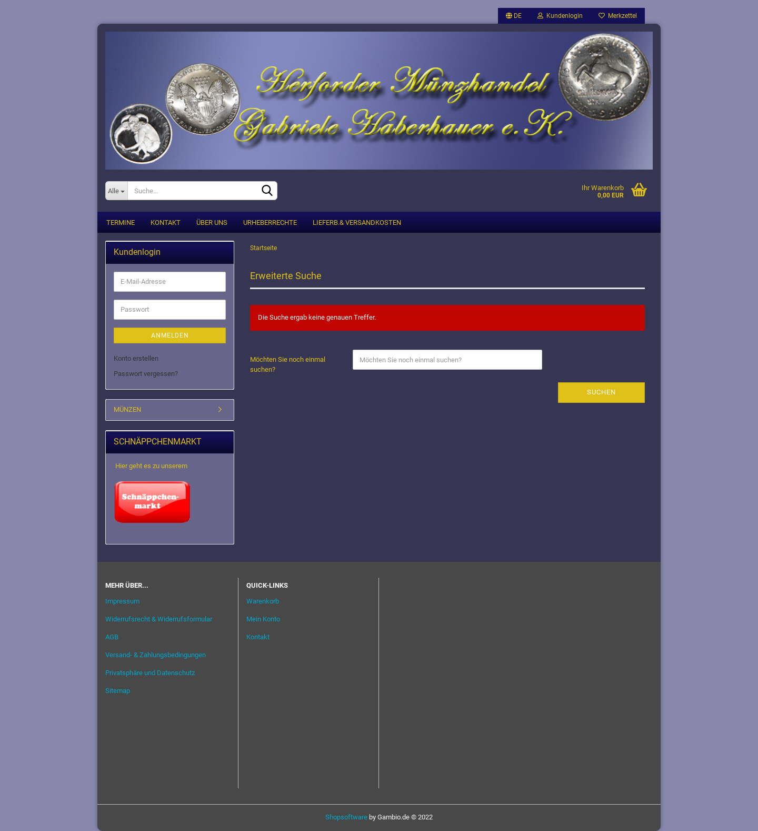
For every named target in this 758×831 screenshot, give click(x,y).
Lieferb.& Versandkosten (357, 222)
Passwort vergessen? (146, 374)
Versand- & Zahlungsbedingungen (155, 655)
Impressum (122, 601)
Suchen (601, 392)
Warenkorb (262, 601)
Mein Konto (263, 619)
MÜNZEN (127, 409)
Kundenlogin (560, 15)
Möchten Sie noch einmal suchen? (287, 364)
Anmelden (170, 335)
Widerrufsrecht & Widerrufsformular (158, 619)
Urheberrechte (270, 222)
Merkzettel (618, 15)
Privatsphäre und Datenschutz (150, 673)
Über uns (211, 222)
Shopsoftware (346, 817)
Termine (120, 222)
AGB (111, 637)
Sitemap (117, 691)
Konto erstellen (136, 358)
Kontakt (166, 222)
